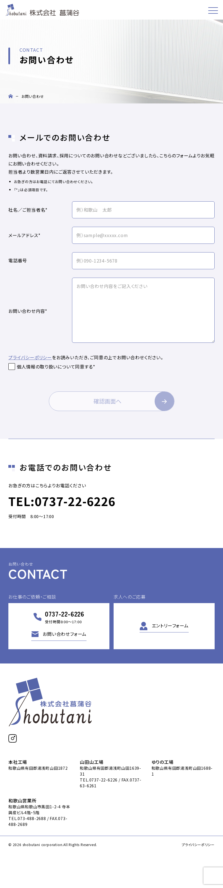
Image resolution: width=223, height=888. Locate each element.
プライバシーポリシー (30, 357)
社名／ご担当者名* (27, 209)
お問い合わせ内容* (27, 311)
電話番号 (17, 260)
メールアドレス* (24, 235)
